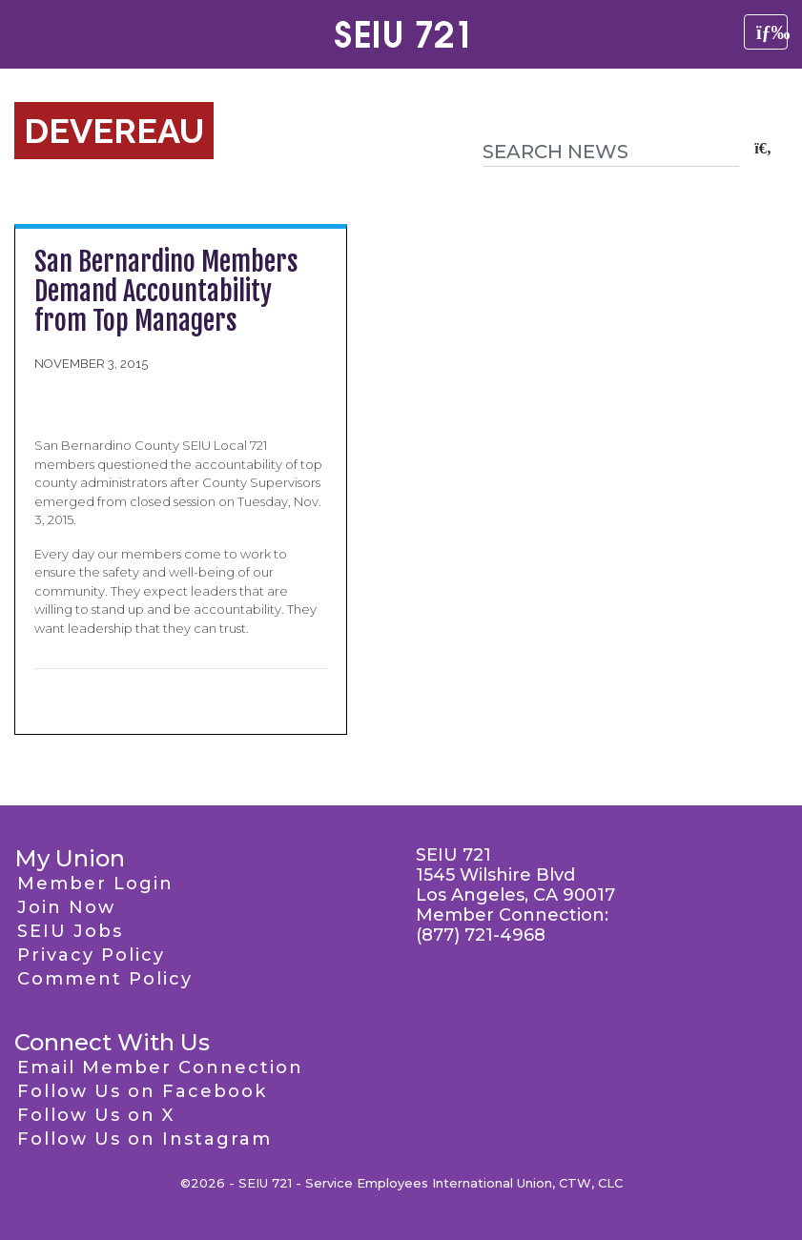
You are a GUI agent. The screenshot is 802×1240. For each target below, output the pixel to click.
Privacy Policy (91, 955)
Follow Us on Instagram (144, 1138)
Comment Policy (105, 978)
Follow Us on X (96, 1115)
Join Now (66, 907)
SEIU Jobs (70, 931)
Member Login (95, 883)
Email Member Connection (160, 1067)
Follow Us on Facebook (142, 1091)
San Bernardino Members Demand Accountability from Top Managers (166, 291)
